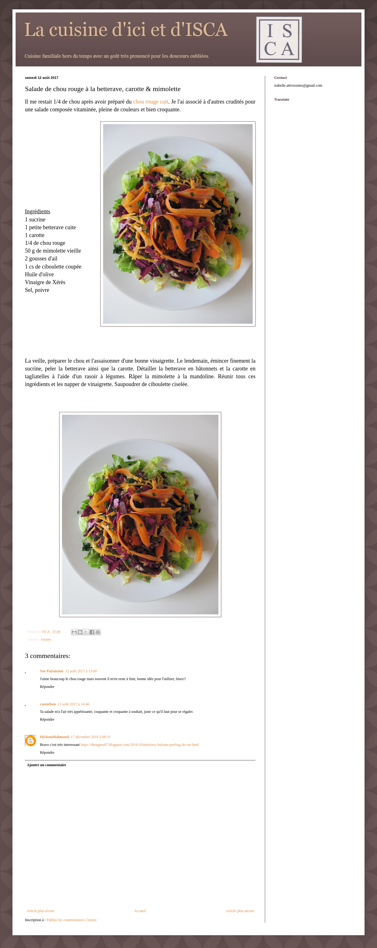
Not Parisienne (52, 671)
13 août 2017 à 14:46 (73, 704)
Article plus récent (40, 911)
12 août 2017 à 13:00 (81, 671)
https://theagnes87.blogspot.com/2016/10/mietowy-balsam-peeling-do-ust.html (140, 744)
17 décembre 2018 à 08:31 (90, 737)
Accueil (140, 911)
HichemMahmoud (54, 737)
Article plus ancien (240, 911)
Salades (46, 639)
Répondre (47, 686)
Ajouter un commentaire (46, 765)
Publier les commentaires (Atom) (72, 920)
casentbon (48, 704)
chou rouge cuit (150, 102)
